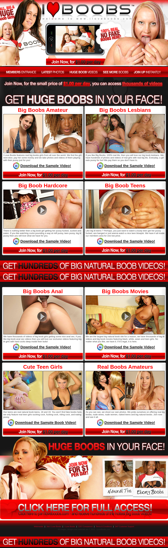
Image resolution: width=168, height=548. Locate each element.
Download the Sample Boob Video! (45, 423)
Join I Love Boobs (54, 526)
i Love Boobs (69, 526)
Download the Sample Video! (45, 166)
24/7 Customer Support (124, 526)
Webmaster (38, 526)
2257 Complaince (85, 526)
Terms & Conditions (104, 526)
